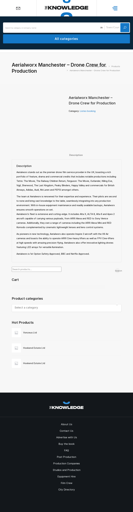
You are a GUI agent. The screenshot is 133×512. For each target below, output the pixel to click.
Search (117, 271)
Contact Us (66, 430)
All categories (66, 39)
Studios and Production (66, 469)
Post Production (66, 456)
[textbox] (66, 307)
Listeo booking (88, 111)
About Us (66, 424)
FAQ (66, 450)
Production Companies (66, 463)
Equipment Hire (66, 476)
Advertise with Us (66, 437)
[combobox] (66, 308)
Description (76, 155)
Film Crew (66, 483)
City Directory (66, 489)
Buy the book (66, 443)
